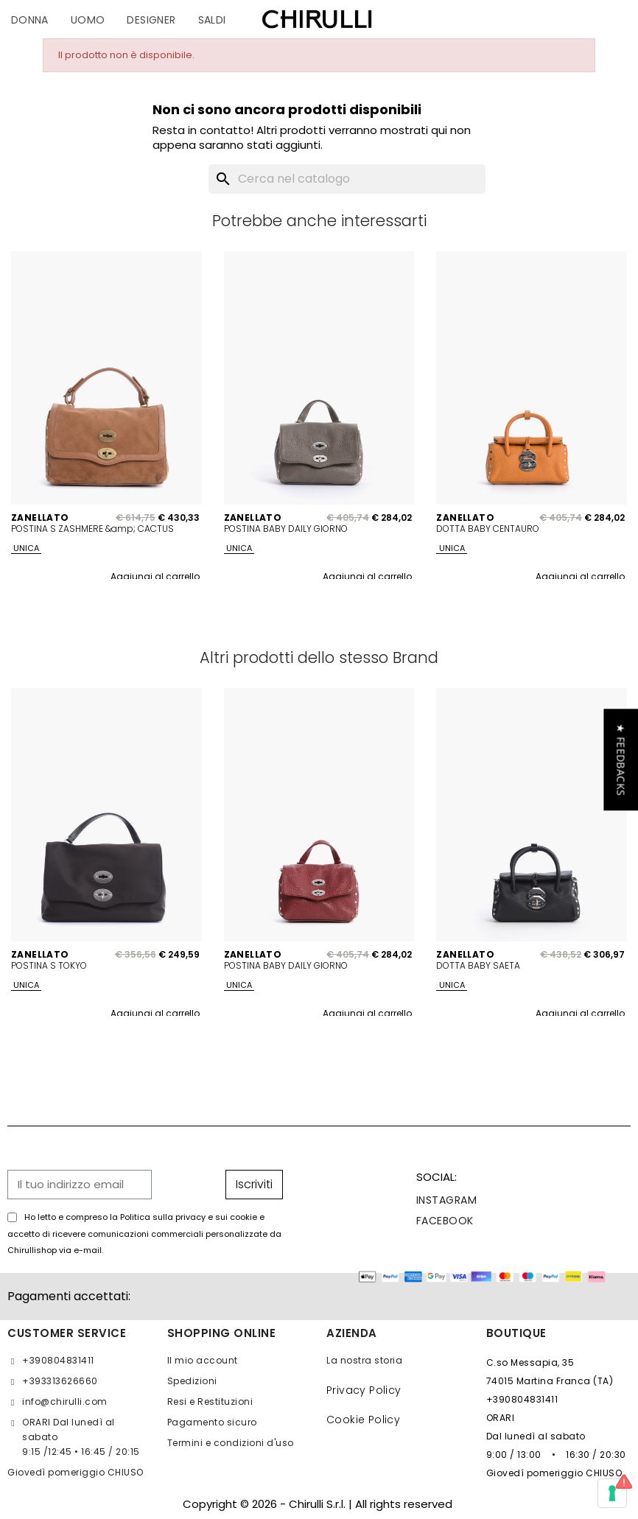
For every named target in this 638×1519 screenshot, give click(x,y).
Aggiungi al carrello (155, 576)
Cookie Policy (363, 1419)
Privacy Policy (364, 1390)
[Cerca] (346, 179)
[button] (620, 759)
